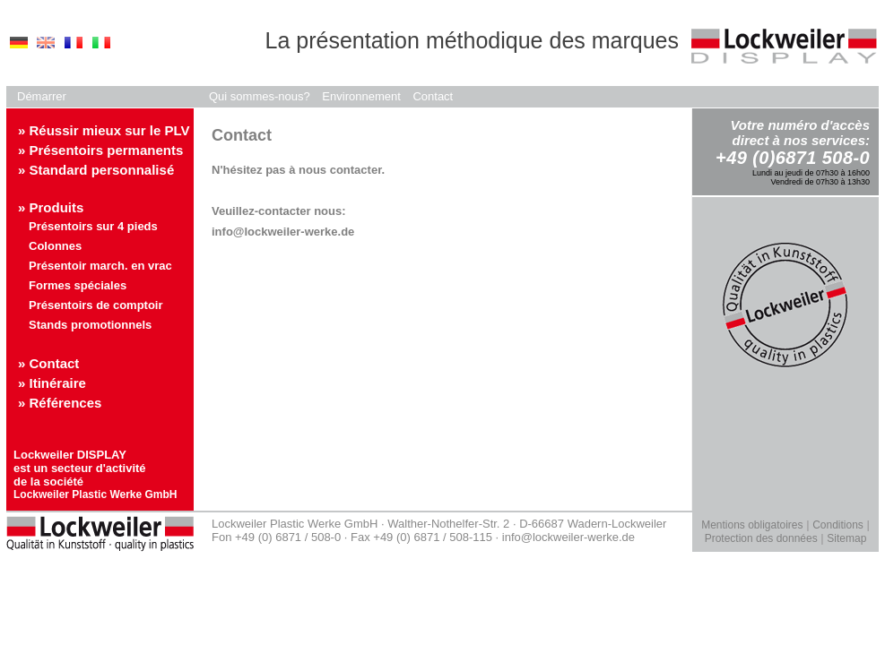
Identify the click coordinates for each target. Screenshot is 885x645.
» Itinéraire (52, 383)
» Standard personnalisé (96, 169)
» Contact (48, 363)
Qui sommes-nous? (259, 96)
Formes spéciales (77, 285)
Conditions (837, 525)
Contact (432, 96)
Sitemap (846, 538)
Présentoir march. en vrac (100, 265)
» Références (59, 402)
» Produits (50, 207)
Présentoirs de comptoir (96, 305)
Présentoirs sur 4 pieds (93, 226)
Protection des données (761, 538)
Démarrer (41, 96)
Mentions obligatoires (752, 525)
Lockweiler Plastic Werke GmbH (95, 494)
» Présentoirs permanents (100, 150)
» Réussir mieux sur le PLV (103, 130)
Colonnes (55, 246)
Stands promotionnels (90, 324)
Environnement (361, 96)
